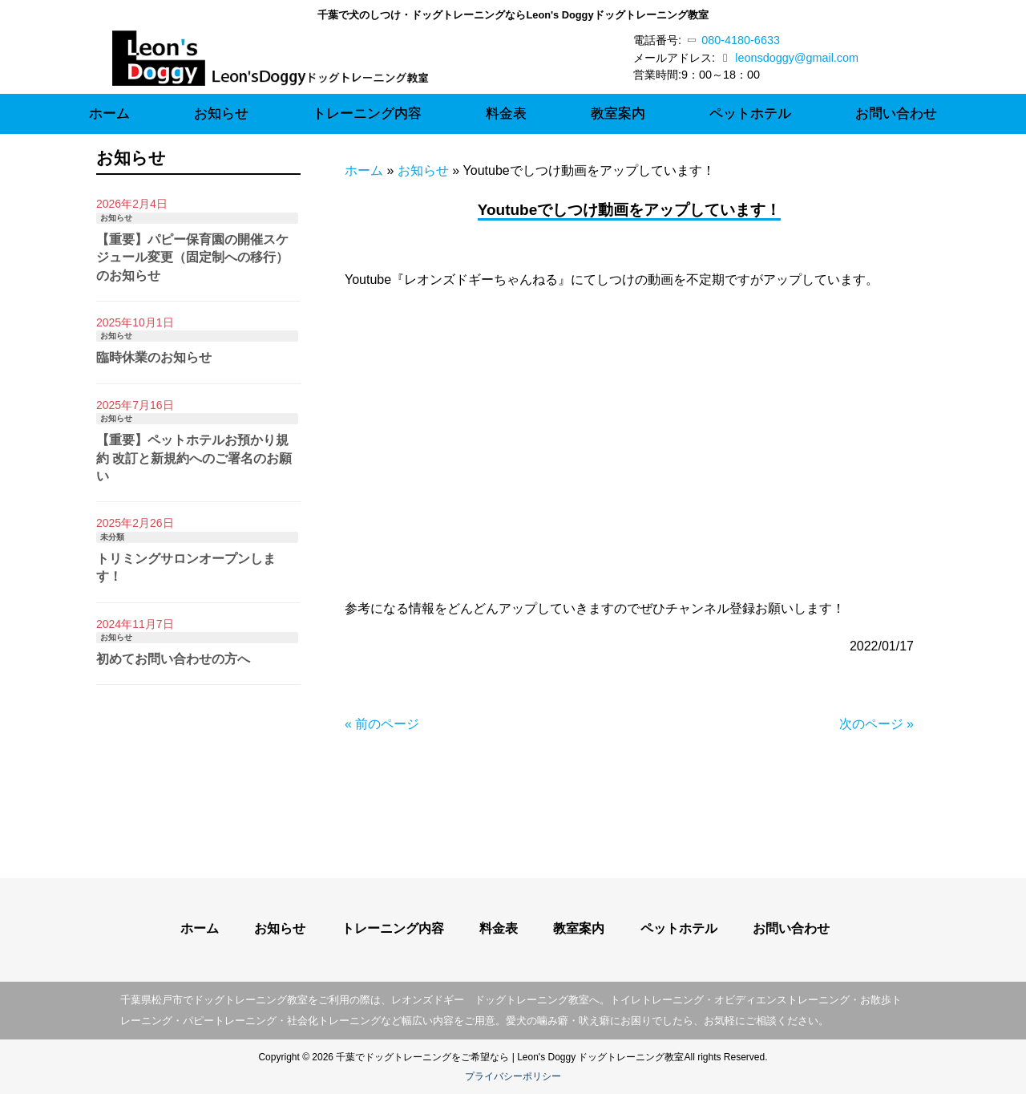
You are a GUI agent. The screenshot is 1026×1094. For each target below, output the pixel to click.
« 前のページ (382, 724)
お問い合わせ (791, 928)
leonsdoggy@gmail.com (796, 57)
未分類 (112, 537)
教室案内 (578, 928)
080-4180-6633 (734, 40)
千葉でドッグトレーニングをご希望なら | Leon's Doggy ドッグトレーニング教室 (510, 1057)
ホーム (364, 170)
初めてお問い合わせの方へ (173, 659)
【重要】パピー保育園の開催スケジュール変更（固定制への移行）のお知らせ (192, 257)
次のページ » (876, 724)
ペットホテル (678, 928)
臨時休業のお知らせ (154, 357)
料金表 (498, 928)
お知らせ (423, 170)
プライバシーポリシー (513, 1076)
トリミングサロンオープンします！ (186, 567)
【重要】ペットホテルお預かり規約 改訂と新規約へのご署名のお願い (194, 458)
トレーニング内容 (392, 928)
